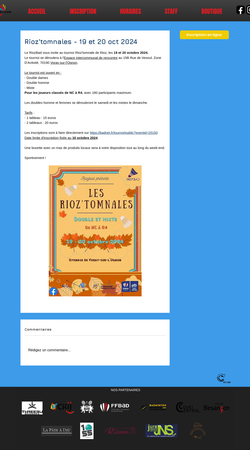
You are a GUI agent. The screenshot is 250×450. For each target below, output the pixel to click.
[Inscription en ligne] (204, 34)
